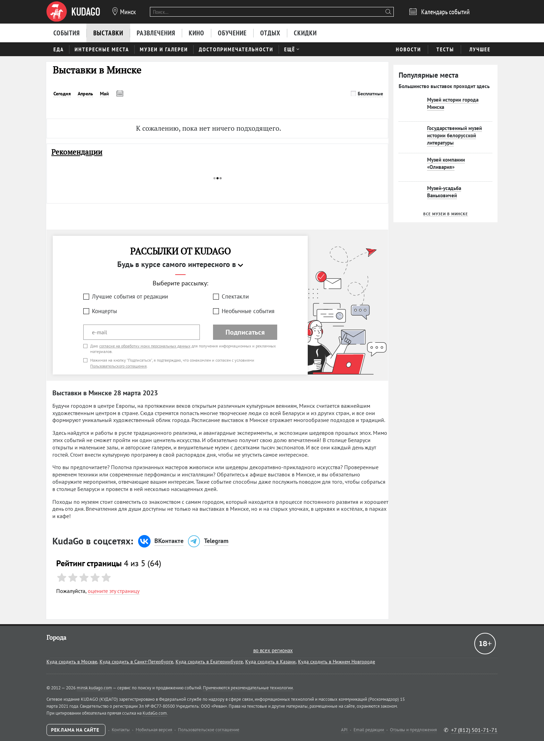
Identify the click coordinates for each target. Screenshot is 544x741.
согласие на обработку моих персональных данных (144, 345)
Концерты (104, 311)
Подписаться (245, 332)
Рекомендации (76, 152)
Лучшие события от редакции (130, 296)
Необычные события (248, 311)
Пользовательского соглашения (118, 366)
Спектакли (235, 296)
